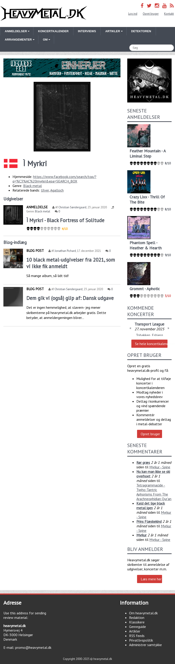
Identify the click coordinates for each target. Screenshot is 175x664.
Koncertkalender (53, 31)
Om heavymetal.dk (143, 613)
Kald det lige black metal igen (150, 505)
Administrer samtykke (145, 644)
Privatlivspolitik (141, 640)
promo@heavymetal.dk (33, 647)
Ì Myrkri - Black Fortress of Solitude (65, 220)
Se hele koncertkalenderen (151, 343)
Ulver (45, 190)
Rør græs (143, 462)
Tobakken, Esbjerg (149, 335)
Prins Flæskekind (149, 521)
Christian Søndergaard (72, 207)
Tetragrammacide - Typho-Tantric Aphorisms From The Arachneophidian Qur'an (153, 492)
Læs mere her (151, 579)
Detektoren (141, 31)
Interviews (87, 31)
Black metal (32, 185)
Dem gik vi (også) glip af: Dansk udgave (70, 298)
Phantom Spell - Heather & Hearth (146, 245)
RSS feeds (137, 635)
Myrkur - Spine (159, 467)
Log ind (132, 14)
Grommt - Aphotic (145, 288)
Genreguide (137, 626)
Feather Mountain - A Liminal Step (148, 153)
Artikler (134, 631)
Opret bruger (151, 14)
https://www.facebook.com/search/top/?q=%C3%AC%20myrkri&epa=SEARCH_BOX (54, 178)
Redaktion (136, 617)
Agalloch (57, 190)
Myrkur (141, 535)
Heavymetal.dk (44, 13)
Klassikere (137, 622)
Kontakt (169, 14)
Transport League (149, 324)
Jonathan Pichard (65, 251)
